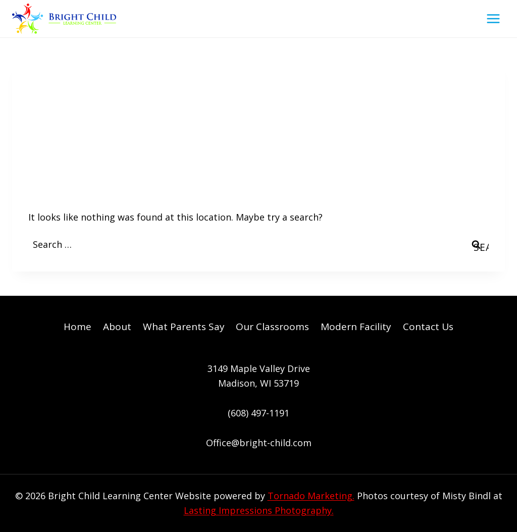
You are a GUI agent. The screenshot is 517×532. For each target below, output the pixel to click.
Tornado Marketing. (311, 496)
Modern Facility (356, 326)
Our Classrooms (272, 326)
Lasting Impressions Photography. (259, 510)
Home (77, 326)
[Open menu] (493, 18)
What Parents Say (184, 326)
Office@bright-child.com (259, 443)
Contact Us (428, 326)
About (117, 326)
